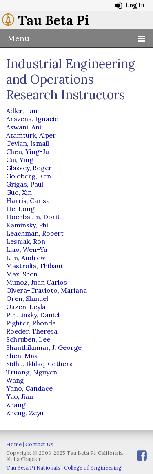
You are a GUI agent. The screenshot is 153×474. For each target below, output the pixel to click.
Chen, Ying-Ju (27, 151)
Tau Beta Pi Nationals (33, 467)
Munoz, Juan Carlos (36, 282)
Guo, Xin (19, 192)
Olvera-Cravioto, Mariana (46, 290)
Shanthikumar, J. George (44, 347)
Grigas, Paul (24, 184)
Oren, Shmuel (27, 298)
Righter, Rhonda (31, 323)
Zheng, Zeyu (25, 413)
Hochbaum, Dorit (33, 217)
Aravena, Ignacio (32, 119)
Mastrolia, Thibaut (34, 266)
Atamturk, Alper (31, 135)
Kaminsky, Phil (28, 225)
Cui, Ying (19, 160)
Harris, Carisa (28, 200)
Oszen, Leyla (26, 307)
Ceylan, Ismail (27, 143)
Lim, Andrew (26, 258)
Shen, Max (22, 356)
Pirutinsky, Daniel (33, 315)
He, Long (20, 209)
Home (14, 444)
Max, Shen (22, 274)
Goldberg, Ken (28, 176)
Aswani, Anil (24, 127)
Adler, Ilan (22, 111)
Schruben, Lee (28, 339)
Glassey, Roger (29, 168)
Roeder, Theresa (32, 331)
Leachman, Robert (35, 233)
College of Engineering (93, 467)
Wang (15, 380)
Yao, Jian (19, 396)
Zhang (16, 405)
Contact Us (39, 444)
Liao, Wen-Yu (26, 249)
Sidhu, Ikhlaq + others (39, 364)
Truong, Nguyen (31, 372)
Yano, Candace (29, 388)
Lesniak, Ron (25, 241)
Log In (130, 5)
